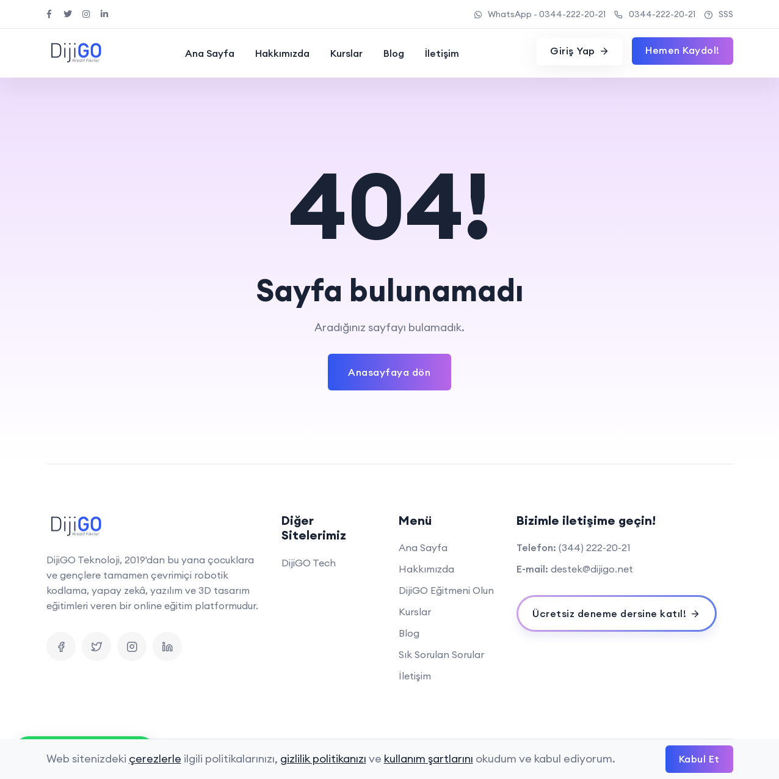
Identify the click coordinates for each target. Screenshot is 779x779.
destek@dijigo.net (592, 569)
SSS (718, 14)
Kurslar (346, 53)
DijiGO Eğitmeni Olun (446, 590)
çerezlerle (155, 759)
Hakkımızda (282, 53)
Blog (393, 53)
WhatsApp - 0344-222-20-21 (540, 14)
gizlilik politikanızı (323, 759)
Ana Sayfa (209, 53)
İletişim (442, 53)
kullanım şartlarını (428, 759)
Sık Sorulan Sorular (441, 654)
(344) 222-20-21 (595, 547)
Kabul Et (699, 759)
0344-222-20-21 (654, 14)
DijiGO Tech (308, 563)
